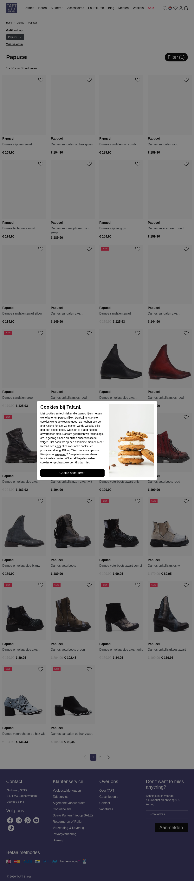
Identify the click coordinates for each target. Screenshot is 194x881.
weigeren (60, 454)
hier (58, 446)
